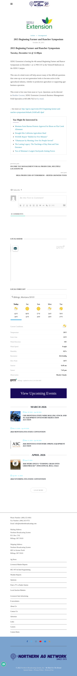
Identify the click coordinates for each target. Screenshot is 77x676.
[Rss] (49, 641)
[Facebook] (27, 641)
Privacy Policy (39, 670)
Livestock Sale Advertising (19, 596)
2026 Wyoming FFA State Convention (28, 479)
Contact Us (14, 611)
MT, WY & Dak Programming (20, 570)
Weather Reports (15, 575)
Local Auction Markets (18, 590)
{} (50, 205)
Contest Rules (15, 632)
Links (12, 622)
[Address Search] (38, 297)
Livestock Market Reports (19, 565)
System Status (27, 670)
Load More (38, 490)
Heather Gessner (18, 95)
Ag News (13, 559)
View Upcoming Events (38, 393)
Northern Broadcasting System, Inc (32, 668)
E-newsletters (14, 601)
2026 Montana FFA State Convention (28, 432)
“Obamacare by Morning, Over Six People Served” (34, 141)
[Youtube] (40, 641)
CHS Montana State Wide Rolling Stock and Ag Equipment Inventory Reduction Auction (45, 418)
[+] (53, 205)
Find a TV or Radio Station (19, 585)
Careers (12, 627)
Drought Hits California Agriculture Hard (30, 133)
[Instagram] (36, 641)
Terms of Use (49, 670)
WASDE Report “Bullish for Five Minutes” (31, 137)
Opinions (13, 580)
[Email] (45, 641)
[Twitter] (31, 641)
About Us (13, 606)
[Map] (38, 262)
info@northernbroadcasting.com (25, 524)
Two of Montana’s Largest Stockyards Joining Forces (35, 151)
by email (40, 99)
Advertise (13, 617)
